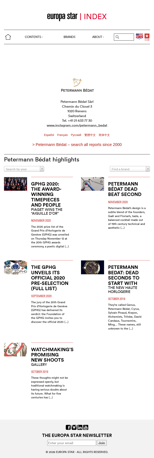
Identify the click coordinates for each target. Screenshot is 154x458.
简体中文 (104, 135)
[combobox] (24, 169)
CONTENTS (34, 37)
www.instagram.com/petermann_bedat (77, 125)
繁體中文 (90, 135)
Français (63, 135)
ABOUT (98, 37)
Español (49, 135)
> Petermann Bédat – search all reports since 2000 (77, 144)
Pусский (76, 135)
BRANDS (69, 37)
